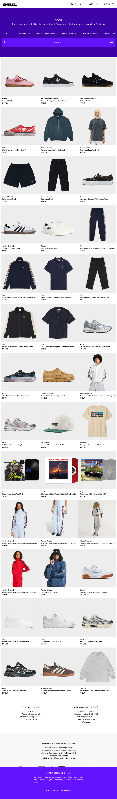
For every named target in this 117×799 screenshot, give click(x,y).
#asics (9, 34)
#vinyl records (90, 34)
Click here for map (31, 719)
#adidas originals (46, 34)
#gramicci (24, 34)
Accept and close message (58, 791)
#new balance (69, 34)
